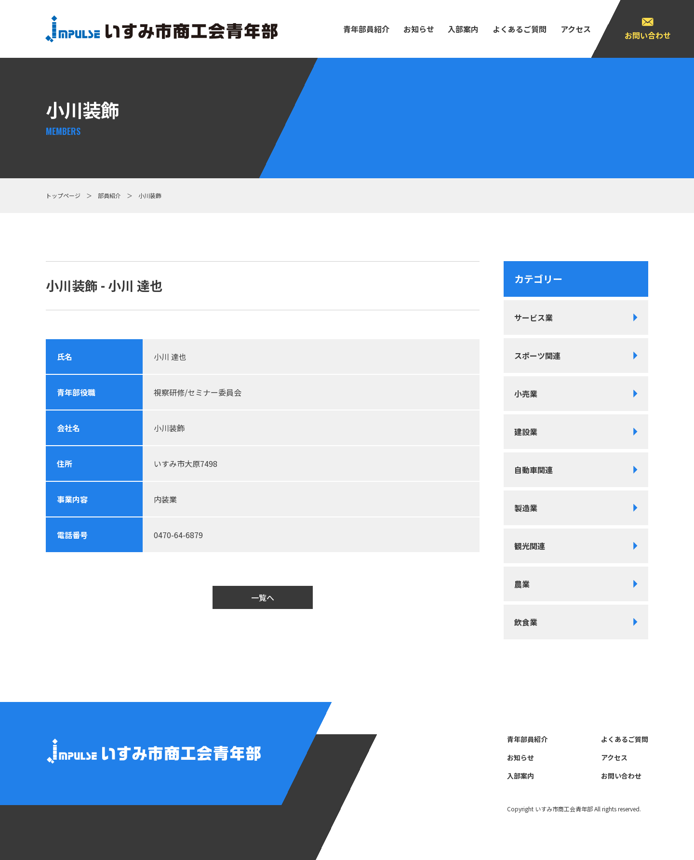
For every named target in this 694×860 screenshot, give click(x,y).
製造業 (525, 508)
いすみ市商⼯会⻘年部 (564, 809)
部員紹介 (109, 195)
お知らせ (418, 29)
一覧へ (262, 597)
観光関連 (529, 546)
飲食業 (525, 622)
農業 (522, 584)
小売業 (525, 393)
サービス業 (533, 317)
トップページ (63, 195)
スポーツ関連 (537, 355)
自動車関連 (533, 470)
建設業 (525, 431)
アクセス (576, 29)
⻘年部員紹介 (366, 29)
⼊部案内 (463, 29)
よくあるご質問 (520, 29)
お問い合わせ (648, 35)
